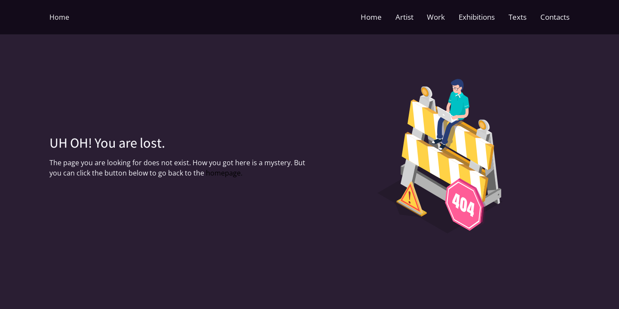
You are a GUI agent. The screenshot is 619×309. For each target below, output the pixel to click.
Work (436, 17)
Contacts (555, 17)
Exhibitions (477, 17)
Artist (404, 17)
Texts (518, 17)
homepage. (224, 173)
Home (59, 17)
